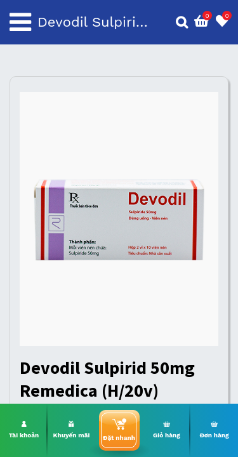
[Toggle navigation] (20, 22)
